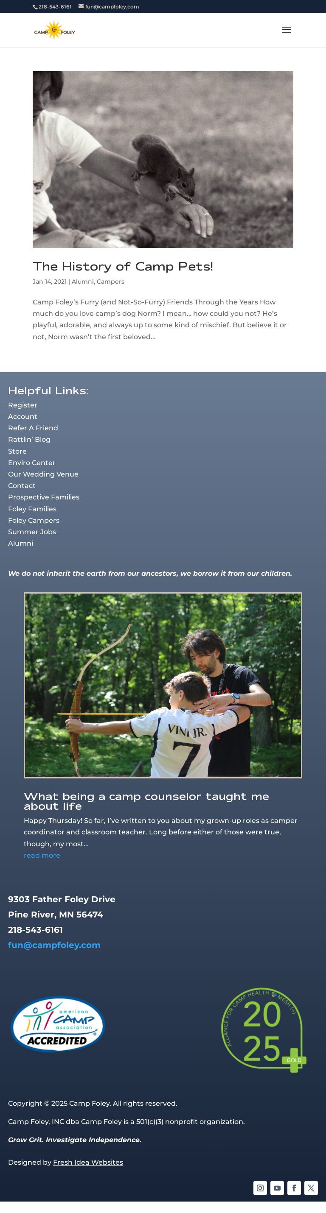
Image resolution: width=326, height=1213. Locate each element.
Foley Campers (33, 520)
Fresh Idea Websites (88, 1162)
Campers (110, 281)
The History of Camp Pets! (123, 266)
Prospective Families (43, 497)
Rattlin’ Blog (29, 439)
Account (22, 417)
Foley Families (32, 509)
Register (22, 405)
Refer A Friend (33, 428)
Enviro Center (32, 463)
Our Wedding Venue (43, 474)
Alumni (83, 281)
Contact (22, 486)
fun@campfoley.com (54, 945)
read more (42, 855)
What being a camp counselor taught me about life (146, 800)
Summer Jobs (32, 532)
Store (17, 451)
